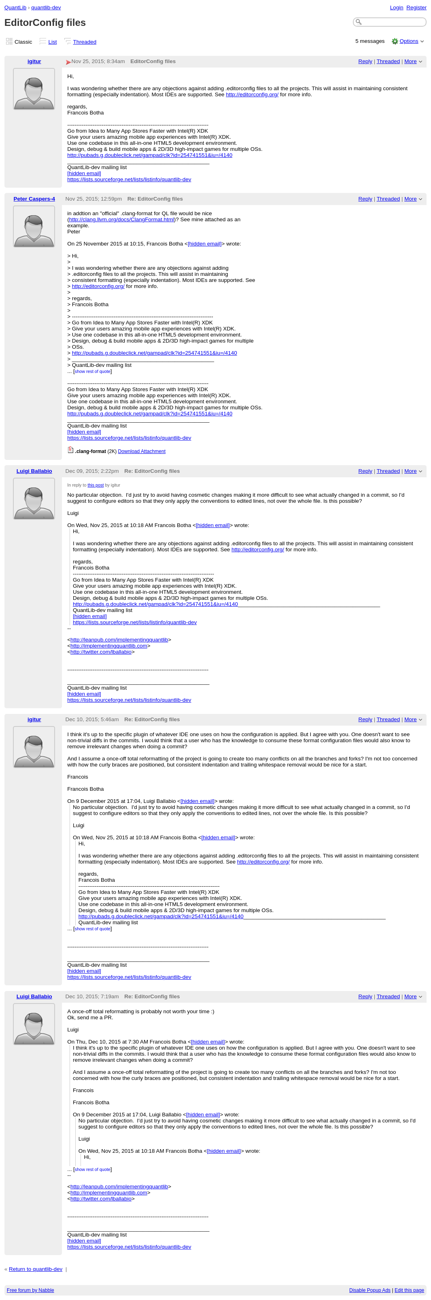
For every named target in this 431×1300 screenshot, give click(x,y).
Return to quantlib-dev (35, 1269)
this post (95, 485)
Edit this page (409, 1290)
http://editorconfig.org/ (252, 94)
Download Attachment (142, 451)
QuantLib (15, 7)
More (410, 61)
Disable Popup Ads (370, 1290)
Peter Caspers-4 (34, 199)
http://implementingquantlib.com (108, 646)
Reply (365, 61)
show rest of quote (92, 371)
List (53, 42)
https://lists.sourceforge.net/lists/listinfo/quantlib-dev (129, 179)
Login (396, 7)
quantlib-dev (46, 7)
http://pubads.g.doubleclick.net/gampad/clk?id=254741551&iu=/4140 (149, 155)
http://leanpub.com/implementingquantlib (119, 640)
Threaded (85, 42)
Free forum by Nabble (30, 1290)
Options (408, 41)
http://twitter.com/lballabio (101, 652)
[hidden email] (84, 173)
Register (416, 7)
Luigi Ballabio (34, 471)
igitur (34, 61)
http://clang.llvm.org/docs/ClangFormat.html (121, 219)
